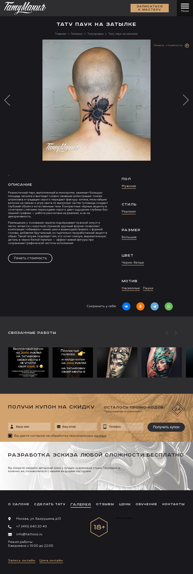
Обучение (146, 504)
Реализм (129, 211)
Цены (125, 504)
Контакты (173, 504)
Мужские (129, 186)
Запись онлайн (21, 560)
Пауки (148, 288)
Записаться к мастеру (150, 8)
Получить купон (166, 427)
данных (100, 436)
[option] (96, 178)
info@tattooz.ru (29, 534)
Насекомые (131, 288)
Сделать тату (50, 504)
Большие (129, 237)
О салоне (18, 504)
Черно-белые (133, 262)
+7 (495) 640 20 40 (31, 526)
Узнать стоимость (30, 258)
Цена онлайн (51, 560)
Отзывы (105, 504)
